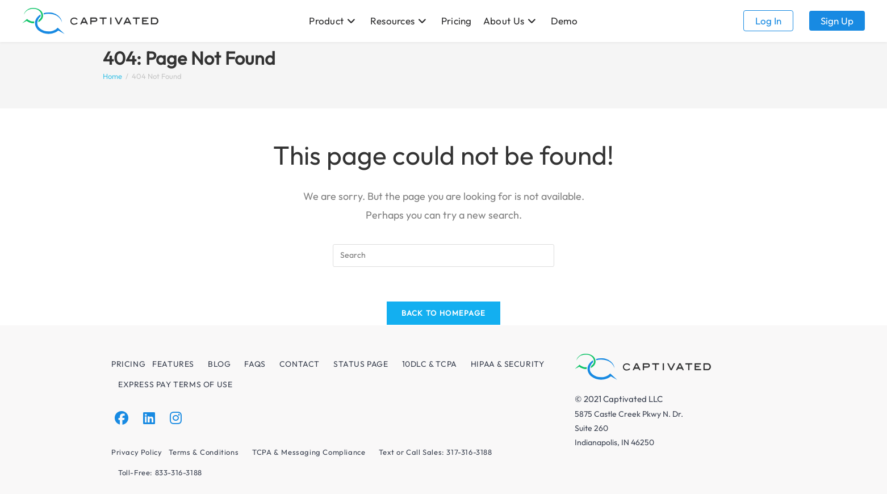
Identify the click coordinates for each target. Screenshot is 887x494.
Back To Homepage (443, 312)
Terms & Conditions (204, 452)
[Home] (112, 76)
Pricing (128, 364)
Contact (299, 364)
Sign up (837, 21)
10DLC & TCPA (429, 364)
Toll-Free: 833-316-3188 (160, 472)
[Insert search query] (443, 255)
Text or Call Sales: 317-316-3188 (435, 452)
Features (173, 364)
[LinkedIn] (149, 418)
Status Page (360, 364)
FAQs (254, 364)
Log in (768, 21)
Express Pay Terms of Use (175, 384)
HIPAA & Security (508, 364)
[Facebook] (121, 418)
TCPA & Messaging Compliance (308, 452)
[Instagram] (176, 418)
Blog (219, 364)
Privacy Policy (136, 452)
